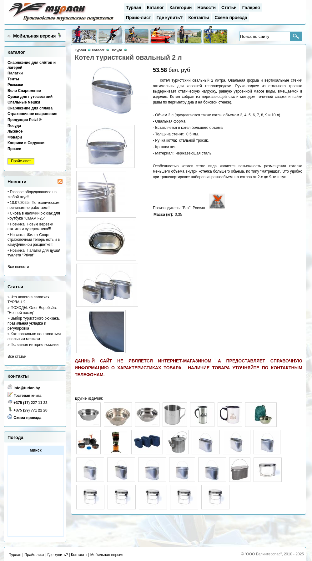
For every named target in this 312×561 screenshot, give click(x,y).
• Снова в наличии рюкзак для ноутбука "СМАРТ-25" (34, 215)
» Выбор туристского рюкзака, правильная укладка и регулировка (34, 323)
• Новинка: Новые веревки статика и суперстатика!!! (30, 226)
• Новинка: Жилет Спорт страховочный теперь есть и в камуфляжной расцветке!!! (34, 240)
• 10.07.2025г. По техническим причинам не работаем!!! (33, 205)
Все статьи (17, 356)
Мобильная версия (34, 35)
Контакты (198, 17)
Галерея (251, 7)
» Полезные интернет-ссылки (33, 344)
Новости (206, 7)
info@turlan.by (26, 388)
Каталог (155, 7)
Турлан (133, 7)
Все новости (18, 267)
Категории (180, 7)
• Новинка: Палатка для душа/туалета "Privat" (34, 253)
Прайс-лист (138, 17)
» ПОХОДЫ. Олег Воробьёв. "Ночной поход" (32, 310)
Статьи (229, 7)
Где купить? (170, 17)
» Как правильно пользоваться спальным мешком (34, 336)
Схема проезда (230, 17)
